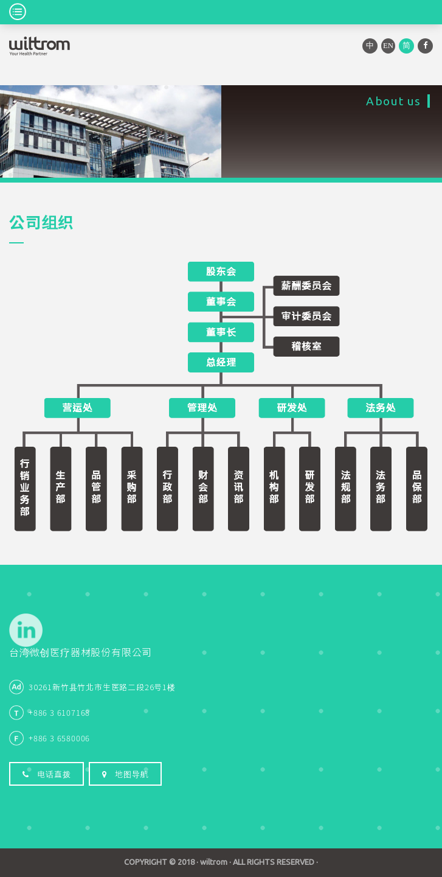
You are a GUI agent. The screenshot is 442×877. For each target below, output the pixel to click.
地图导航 (125, 774)
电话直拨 (46, 774)
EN (388, 45)
